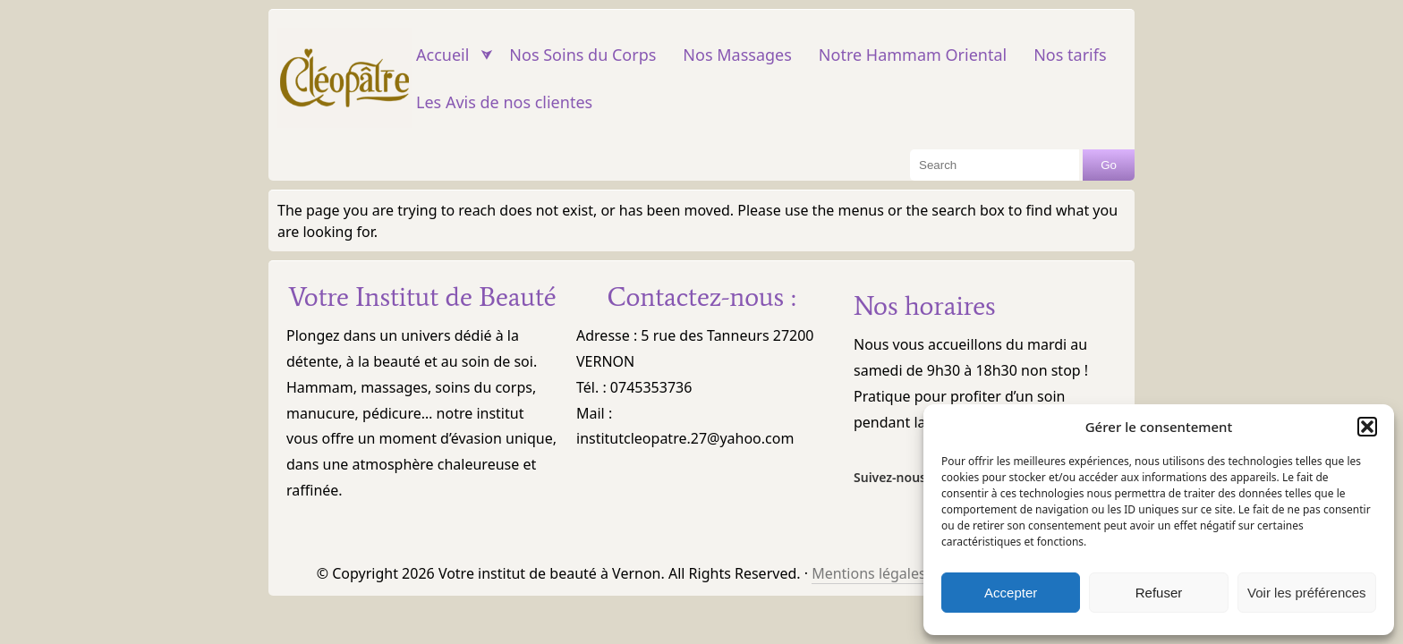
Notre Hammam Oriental (913, 54)
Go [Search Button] (1109, 165)
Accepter (1010, 592)
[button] (1367, 427)
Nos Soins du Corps (582, 54)
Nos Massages (737, 54)
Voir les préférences (1306, 592)
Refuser (1159, 592)
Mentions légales (869, 573)
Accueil (442, 54)
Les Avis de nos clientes (504, 102)
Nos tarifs (1069, 54)
